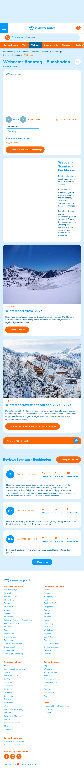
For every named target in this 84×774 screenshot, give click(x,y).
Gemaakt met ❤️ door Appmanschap (20, 764)
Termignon (8, 686)
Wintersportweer (51, 672)
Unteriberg (48, 623)
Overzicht (24, 51)
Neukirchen (8, 703)
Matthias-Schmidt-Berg (13, 709)
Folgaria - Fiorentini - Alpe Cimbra (18, 620)
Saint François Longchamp (14, 669)
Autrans (7, 719)
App (46, 696)
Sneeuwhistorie (51, 45)
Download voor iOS (12, 745)
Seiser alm (8, 593)
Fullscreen (34, 119)
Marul (16, 142)
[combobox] (45, 37)
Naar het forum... (17, 329)
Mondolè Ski (9, 634)
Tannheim (8, 682)
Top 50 (47, 666)
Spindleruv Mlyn (10, 590)
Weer (24, 45)
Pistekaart (67, 45)
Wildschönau (49, 630)
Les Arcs (7, 713)
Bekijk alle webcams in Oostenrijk (25, 149)
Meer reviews (42, 562)
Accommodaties (50, 682)
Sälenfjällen (8, 617)
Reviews (47, 689)
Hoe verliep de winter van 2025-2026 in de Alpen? (32, 426)
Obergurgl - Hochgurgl (13, 654)
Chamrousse (9, 650)
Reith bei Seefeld (51, 603)
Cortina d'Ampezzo (52, 647)
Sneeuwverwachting (52, 679)
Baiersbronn (9, 640)
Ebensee (47, 617)
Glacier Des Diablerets (13, 644)
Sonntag (57, 51)
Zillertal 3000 (9, 610)
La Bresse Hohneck (11, 607)
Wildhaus (47, 627)
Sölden (47, 590)
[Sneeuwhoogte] (42, 28)
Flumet (7, 666)
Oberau (7, 672)
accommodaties (65, 203)
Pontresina (48, 600)
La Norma (8, 689)
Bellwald (47, 650)
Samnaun (7, 603)
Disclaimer (48, 709)
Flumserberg (9, 600)
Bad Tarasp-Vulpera (12, 723)
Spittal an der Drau (11, 676)
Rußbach (47, 634)
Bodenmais (8, 696)
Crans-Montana (10, 637)
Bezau (46, 620)
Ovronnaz (8, 693)
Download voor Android (14, 741)
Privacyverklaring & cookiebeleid (57, 706)
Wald (6, 706)
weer (60, 195)
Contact (47, 713)
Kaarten (47, 676)
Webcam (35, 45)
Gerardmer (8, 730)
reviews (61, 200)
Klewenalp (8, 627)
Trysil (6, 630)
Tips (46, 686)
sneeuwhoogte (64, 192)
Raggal (9, 142)
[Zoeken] (45, 37)
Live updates (49, 693)
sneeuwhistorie (64, 198)
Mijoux (6, 726)
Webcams (28, 55)
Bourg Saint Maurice (12, 716)
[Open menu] (4, 28)
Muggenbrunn (49, 607)
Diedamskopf (9, 647)
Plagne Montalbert (51, 644)
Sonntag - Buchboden (12, 55)
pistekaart (67, 195)
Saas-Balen (48, 637)
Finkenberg (48, 597)
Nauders (47, 654)
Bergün (47, 640)
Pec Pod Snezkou (11, 597)
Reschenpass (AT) (11, 623)
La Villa (7, 679)
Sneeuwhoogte (11, 45)
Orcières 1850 (9, 613)
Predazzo (8, 699)
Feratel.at (62, 235)
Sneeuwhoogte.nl (11, 51)
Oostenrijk (35, 51)
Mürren (47, 613)
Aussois (47, 610)
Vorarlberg (46, 51)
